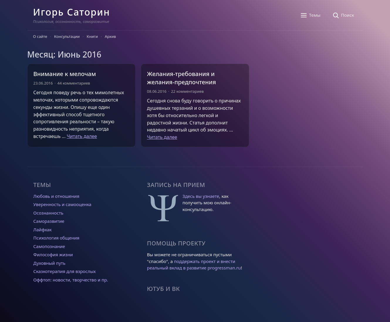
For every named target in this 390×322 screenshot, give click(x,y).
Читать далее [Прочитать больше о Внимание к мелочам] (82, 136)
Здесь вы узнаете (201, 196)
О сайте (40, 36)
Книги (92, 36)
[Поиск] (343, 15)
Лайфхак (42, 229)
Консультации (67, 36)
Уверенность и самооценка (62, 204)
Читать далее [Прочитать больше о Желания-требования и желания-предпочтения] (162, 137)
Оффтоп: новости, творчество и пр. (70, 280)
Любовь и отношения (56, 196)
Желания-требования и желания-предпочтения (181, 78)
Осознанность (48, 213)
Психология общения (56, 238)
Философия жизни (53, 254)
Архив (110, 36)
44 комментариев (73, 83)
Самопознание (49, 246)
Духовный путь (49, 263)
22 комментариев (187, 91)
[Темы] (310, 15)
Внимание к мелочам (64, 74)
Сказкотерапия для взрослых (64, 271)
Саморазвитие (48, 221)
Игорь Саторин (71, 12)
